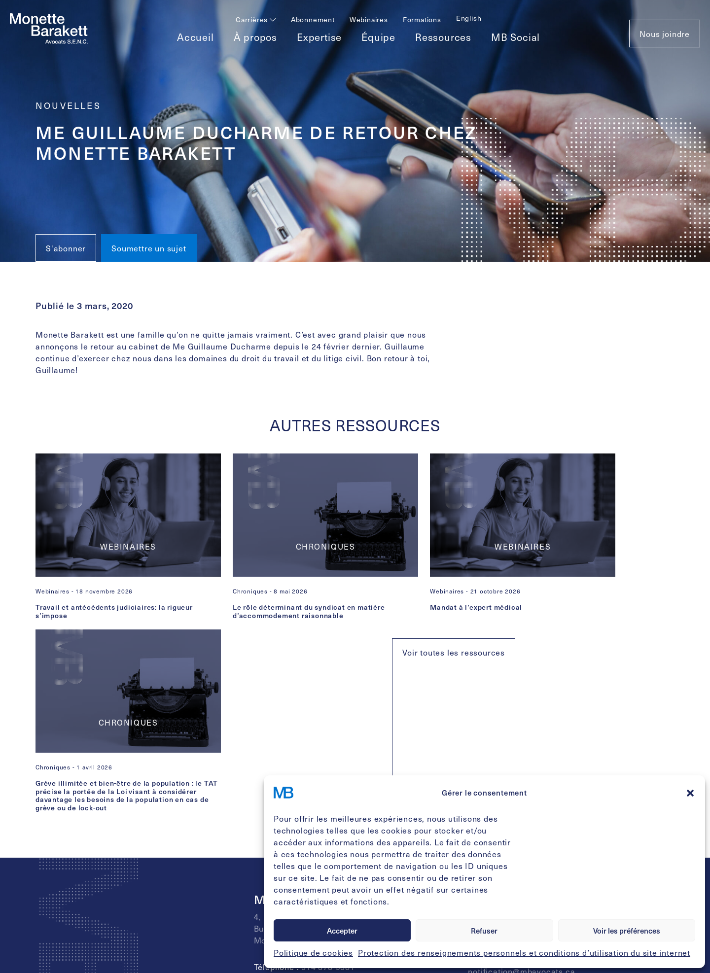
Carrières (256, 19)
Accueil (195, 37)
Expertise (319, 37)
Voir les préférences (626, 930)
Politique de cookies (313, 952)
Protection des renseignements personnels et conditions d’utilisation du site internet (524, 952)
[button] (690, 793)
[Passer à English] (469, 18)
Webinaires (369, 19)
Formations (422, 19)
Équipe (378, 37)
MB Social (515, 37)
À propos (255, 37)
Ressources (443, 37)
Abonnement (313, 19)
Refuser (484, 930)
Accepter (342, 930)
